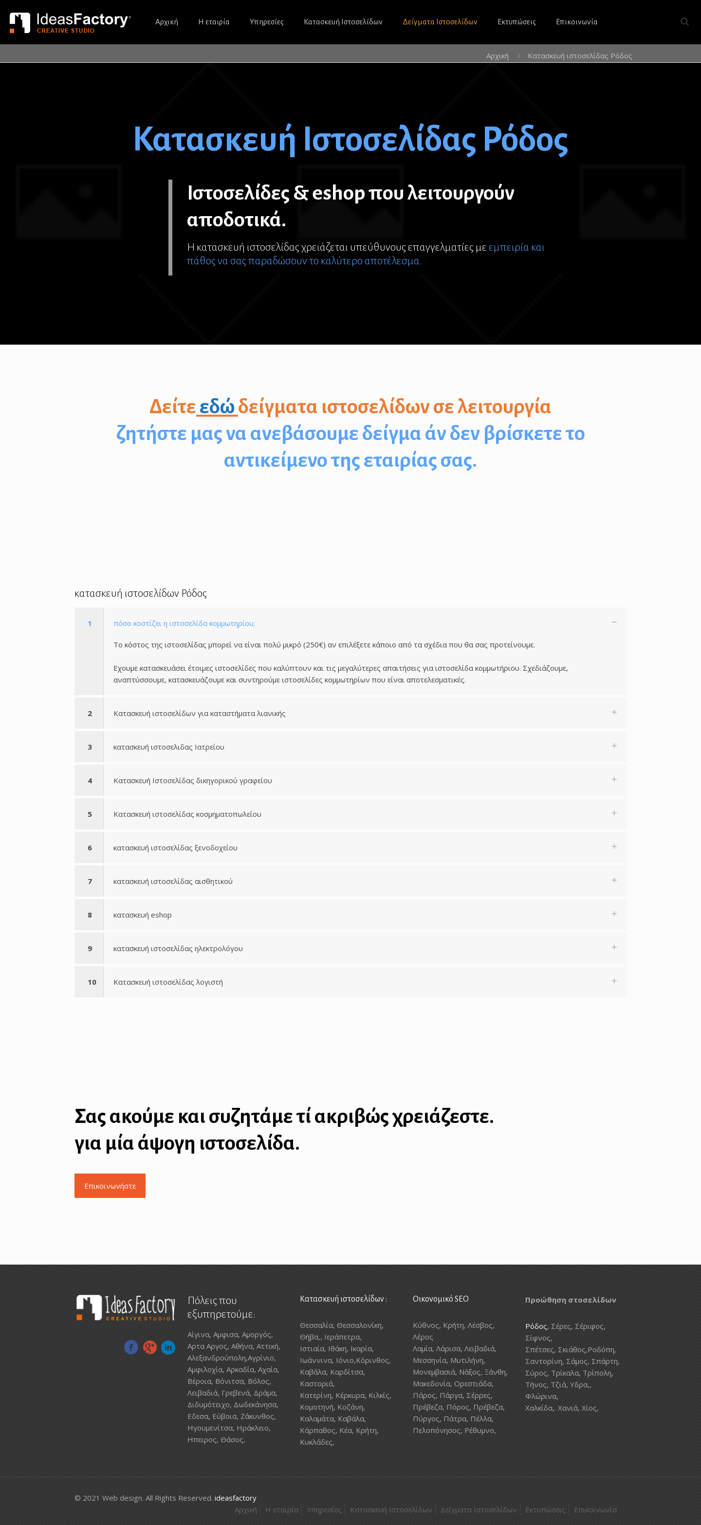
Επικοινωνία (595, 1509)
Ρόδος (536, 1326)
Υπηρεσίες (324, 1509)
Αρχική (497, 55)
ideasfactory (236, 1498)
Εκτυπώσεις (545, 1509)
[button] (350, 651)
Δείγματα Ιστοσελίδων (479, 1509)
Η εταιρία (281, 1509)
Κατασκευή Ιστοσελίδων (391, 1509)
